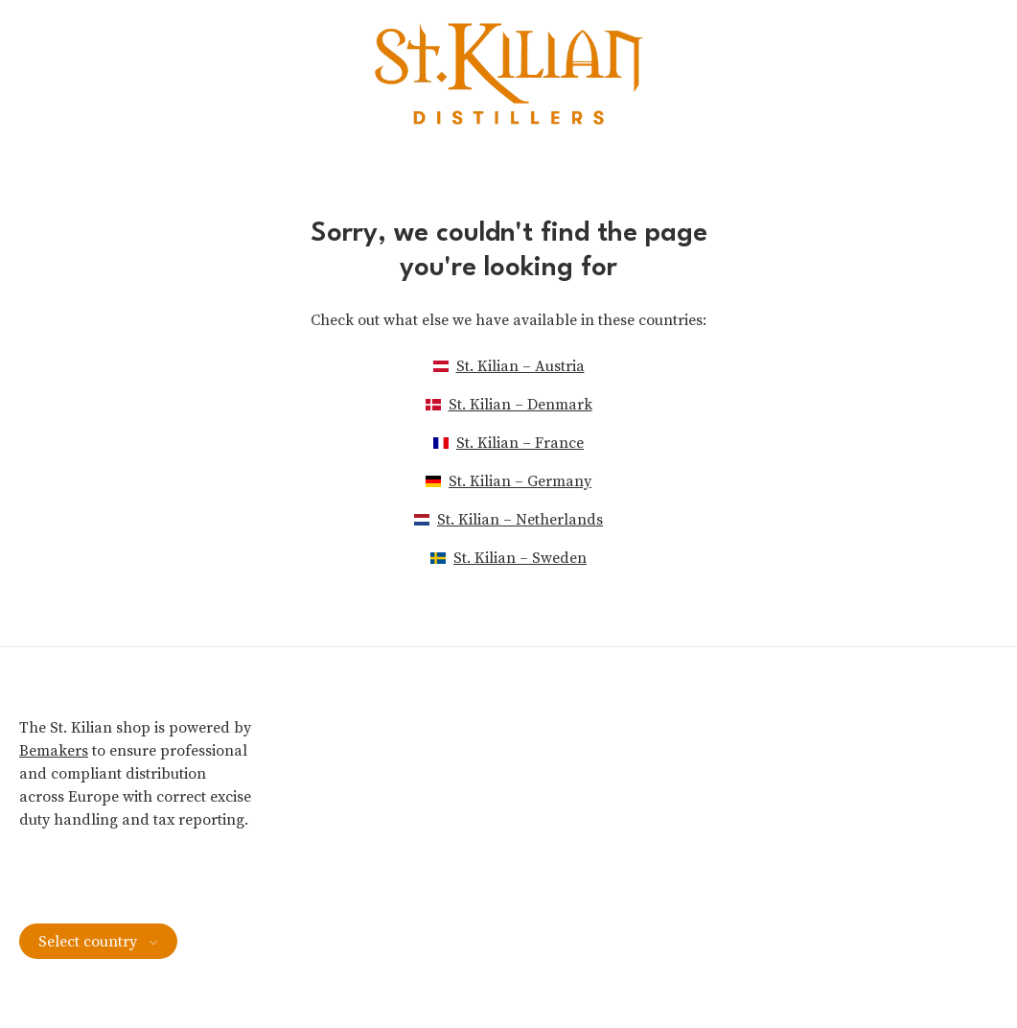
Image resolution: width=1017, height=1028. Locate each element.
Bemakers (53, 750)
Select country (98, 941)
